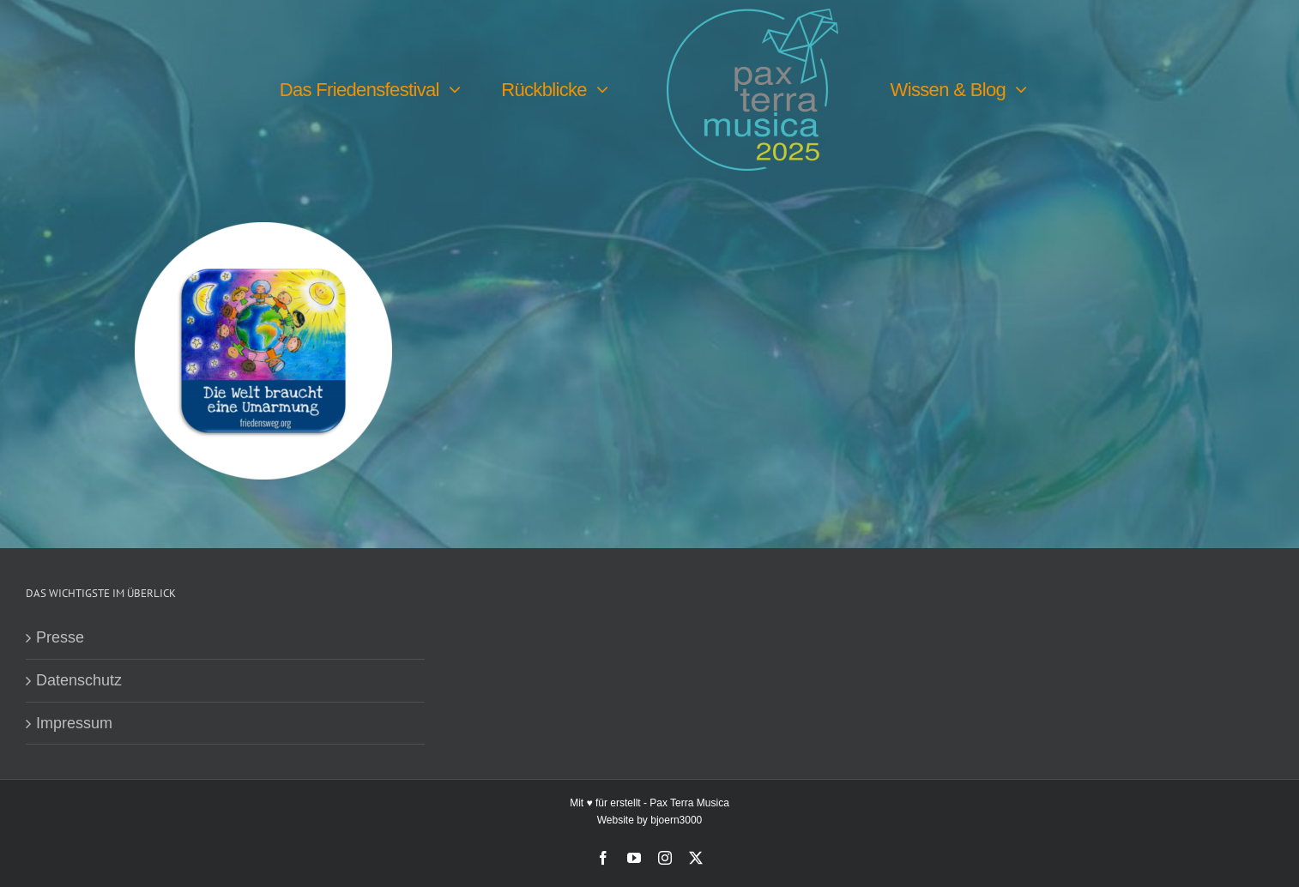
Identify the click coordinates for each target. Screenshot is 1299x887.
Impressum (74, 723)
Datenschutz (79, 680)
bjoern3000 (676, 820)
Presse (60, 637)
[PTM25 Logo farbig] (752, 16)
